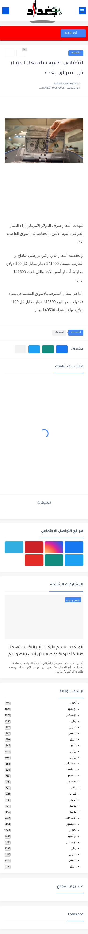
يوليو (73, 757)
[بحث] (5, 10)
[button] (62, 349)
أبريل (73, 739)
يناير (73, 721)
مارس (72, 733)
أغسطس (70, 763)
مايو (73, 745)
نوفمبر (72, 709)
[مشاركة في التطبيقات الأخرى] (20, 349)
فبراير (72, 727)
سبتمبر (71, 770)
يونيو (73, 751)
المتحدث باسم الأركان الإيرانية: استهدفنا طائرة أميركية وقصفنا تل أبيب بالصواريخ (45, 651)
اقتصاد (75, 52)
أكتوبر (72, 703)
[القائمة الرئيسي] (82, 10)
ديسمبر (71, 715)
